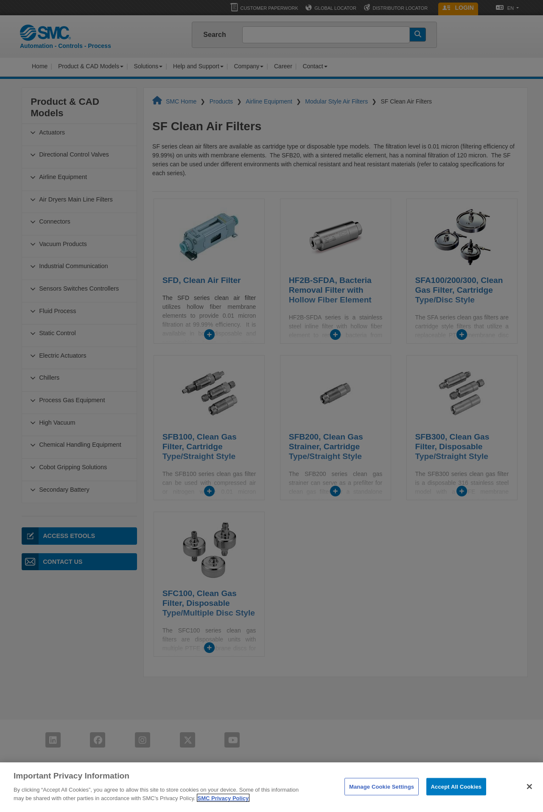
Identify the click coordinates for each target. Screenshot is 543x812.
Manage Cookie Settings (381, 798)
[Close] (529, 798)
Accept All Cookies (456, 798)
